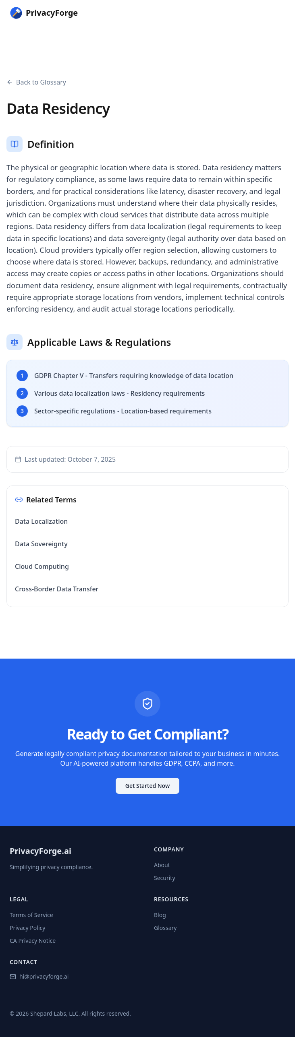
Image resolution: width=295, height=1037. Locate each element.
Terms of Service (31, 915)
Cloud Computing (42, 566)
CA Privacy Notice (33, 940)
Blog (160, 915)
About (162, 865)
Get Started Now (147, 785)
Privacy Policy (27, 928)
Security (164, 878)
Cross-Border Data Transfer (56, 589)
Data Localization (41, 521)
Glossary (165, 928)
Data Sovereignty (41, 543)
